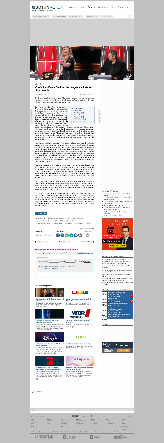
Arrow (68, 218)
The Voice (88, 223)
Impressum (123, 429)
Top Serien (128, 431)
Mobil (32, 423)
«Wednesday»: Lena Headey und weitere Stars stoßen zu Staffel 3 (118, 198)
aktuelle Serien (102, 431)
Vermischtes (64, 422)
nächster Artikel (87, 242)
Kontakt (123, 423)
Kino (113, 7)
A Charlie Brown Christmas (56, 218)
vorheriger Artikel (42, 242)
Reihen (48, 422)
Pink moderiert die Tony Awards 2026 (115, 205)
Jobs (122, 422)
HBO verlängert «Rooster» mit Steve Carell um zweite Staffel (118, 202)
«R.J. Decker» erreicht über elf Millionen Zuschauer (117, 267)
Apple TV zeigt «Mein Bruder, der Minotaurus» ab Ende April (118, 213)
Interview (48, 423)
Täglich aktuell (79, 423)
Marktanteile (79, 422)
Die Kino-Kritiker (109, 422)
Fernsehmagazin (49, 431)
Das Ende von (106, 16)
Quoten (91, 7)
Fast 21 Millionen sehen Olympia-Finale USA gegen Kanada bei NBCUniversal (117, 279)
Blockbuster (88, 431)
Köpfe (62, 426)
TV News (69, 431)
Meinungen (102, 7)
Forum (121, 7)
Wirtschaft (63, 423)
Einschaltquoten (76, 431)
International (64, 425)
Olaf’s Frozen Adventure (43, 223)
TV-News (63, 420)
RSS (32, 420)
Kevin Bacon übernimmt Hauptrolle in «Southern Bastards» (118, 194)
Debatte (93, 420)
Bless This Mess (78, 218)
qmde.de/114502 (89, 228)
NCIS (61, 221)
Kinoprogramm (109, 431)
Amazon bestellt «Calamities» (113, 210)
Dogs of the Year (40, 221)
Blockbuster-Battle (110, 425)
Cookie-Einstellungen (126, 427)
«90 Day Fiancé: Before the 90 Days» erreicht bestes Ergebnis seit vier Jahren (116, 262)
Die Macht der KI (76, 16)
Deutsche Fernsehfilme (119, 431)
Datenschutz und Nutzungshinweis (125, 425)
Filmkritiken (56, 431)
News (82, 7)
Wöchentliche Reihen (81, 420)
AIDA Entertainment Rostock (116, 316)
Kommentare (41, 213)
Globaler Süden (92, 16)
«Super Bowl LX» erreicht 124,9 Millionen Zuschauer (117, 283)
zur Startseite (64, 242)
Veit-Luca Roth (41, 94)
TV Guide (82, 431)
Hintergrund (49, 420)
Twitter (33, 428)
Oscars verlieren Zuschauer (113, 259)
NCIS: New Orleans (71, 221)
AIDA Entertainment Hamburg (115, 305)
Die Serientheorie (59, 16)
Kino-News (108, 420)
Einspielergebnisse (110, 423)
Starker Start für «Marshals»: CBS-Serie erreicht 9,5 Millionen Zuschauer (117, 271)
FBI (56, 221)
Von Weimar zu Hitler (41, 16)
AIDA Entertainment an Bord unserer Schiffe (117, 294)
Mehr (129, 7)
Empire (50, 221)
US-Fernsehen (64, 428)
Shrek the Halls (57, 223)
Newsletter (33, 422)
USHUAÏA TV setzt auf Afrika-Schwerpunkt (117, 207)
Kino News (35, 431)
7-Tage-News (34, 425)
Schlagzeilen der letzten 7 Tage (113, 216)
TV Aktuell (41, 431)
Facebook (33, 426)
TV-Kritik (93, 422)
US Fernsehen (63, 431)
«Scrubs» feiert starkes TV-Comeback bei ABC (116, 275)
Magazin (73, 7)
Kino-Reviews (94, 423)
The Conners (68, 223)
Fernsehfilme (95, 431)
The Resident (79, 223)
